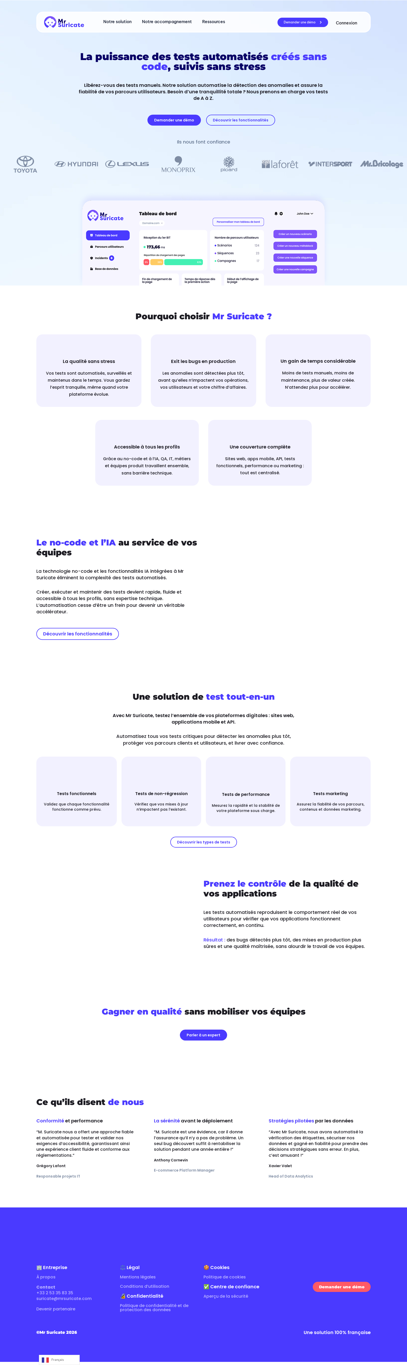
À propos (46, 1280)
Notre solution (117, 21)
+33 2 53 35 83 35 (54, 1296)
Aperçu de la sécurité (226, 1299)
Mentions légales (138, 1280)
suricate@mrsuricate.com (64, 1302)
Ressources (213, 21)
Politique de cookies (225, 1280)
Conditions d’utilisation (144, 1289)
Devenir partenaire (55, 1312)
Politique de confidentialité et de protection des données (154, 1311)
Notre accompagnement (167, 21)
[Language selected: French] (59, 1360)
